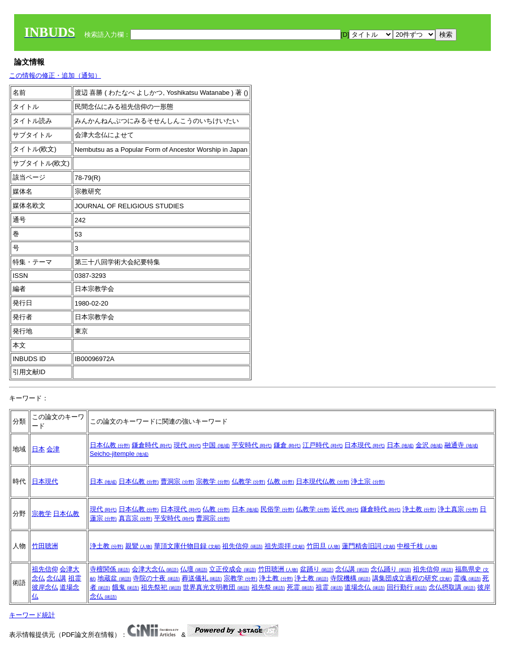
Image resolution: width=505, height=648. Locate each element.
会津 (53, 449)
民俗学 (277, 509)
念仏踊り (391, 569)
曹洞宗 (177, 481)
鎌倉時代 (152, 445)
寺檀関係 (110, 569)
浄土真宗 (458, 509)
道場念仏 (364, 587)
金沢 (429, 445)
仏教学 (249, 481)
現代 (187, 445)
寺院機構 (350, 578)
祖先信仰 (242, 546)
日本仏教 (110, 445)
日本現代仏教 (322, 481)
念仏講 (56, 578)
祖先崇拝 (285, 546)
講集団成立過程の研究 (412, 578)
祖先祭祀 (161, 587)
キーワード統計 (32, 615)
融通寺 (461, 445)
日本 (38, 449)
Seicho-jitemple (119, 453)
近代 (345, 509)
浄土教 (419, 509)
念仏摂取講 (452, 587)
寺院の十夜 (156, 578)
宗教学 (213, 481)
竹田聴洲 (45, 546)
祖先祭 (268, 587)
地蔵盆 (114, 578)
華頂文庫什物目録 (187, 546)
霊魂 (467, 578)
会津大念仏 (155, 569)
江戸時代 (322, 445)
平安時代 (252, 445)
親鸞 (139, 546)
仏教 (280, 481)
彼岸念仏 (45, 587)
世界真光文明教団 (216, 587)
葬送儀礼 (202, 578)
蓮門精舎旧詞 (368, 546)
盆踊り (317, 569)
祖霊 (74, 578)
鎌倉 (287, 445)
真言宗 (136, 518)
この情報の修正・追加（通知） (55, 75)
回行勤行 (407, 587)
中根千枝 (417, 546)
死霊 (300, 587)
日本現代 (364, 445)
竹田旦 (323, 546)
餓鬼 (125, 587)
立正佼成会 (232, 569)
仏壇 (194, 569)
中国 (216, 445)
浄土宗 (368, 481)
